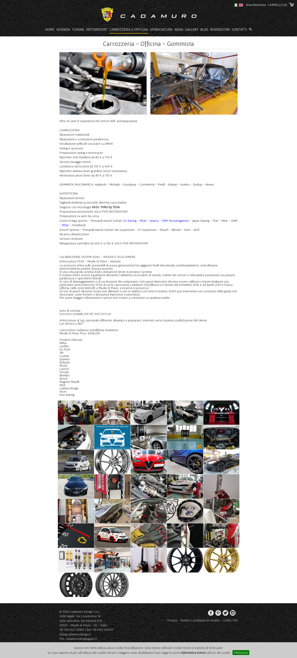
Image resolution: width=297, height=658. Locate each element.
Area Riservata (256, 4)
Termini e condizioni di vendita (199, 620)
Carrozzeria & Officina (129, 29)
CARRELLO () (277, 4)
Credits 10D (230, 620)
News (178, 29)
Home (49, 29)
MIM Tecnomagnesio (175, 220)
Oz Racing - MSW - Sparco (141, 220)
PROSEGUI (241, 652)
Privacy (172, 620)
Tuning (78, 29)
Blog (204, 29)
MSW (65, 225)
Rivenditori (220, 29)
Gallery (191, 29)
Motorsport (97, 29)
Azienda (63, 29)
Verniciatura (161, 29)
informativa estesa (193, 652)
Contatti (239, 29)
